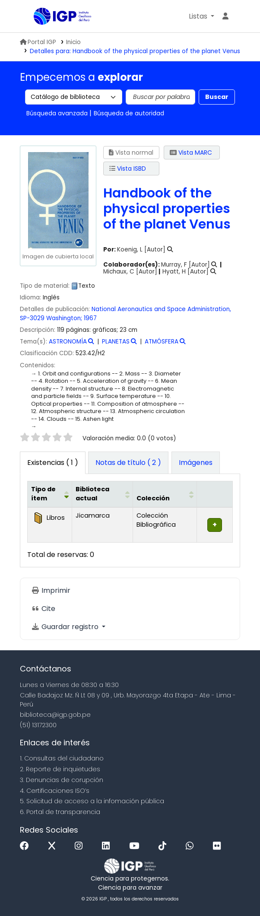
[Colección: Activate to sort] (165, 494)
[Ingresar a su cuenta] (225, 16)
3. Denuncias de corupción (61, 780)
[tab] (128, 463)
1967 (90, 318)
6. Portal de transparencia (60, 812)
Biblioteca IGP (37, 17)
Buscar (216, 96)
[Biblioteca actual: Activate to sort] (102, 494)
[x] (54, 846)
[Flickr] (219, 846)
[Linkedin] (108, 846)
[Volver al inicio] (234, 889)
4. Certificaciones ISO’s (54, 790)
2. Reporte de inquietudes (60, 769)
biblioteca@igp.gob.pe (55, 714)
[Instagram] (81, 846)
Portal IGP (38, 42)
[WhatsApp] (192, 846)
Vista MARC (191, 152)
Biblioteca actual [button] (92, 494)
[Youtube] (136, 846)
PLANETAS (116, 341)
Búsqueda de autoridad (129, 113)
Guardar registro (65, 627)
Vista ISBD (127, 168)
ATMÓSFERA (161, 341)
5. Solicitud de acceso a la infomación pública (92, 801)
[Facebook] (26, 846)
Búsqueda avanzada (57, 113)
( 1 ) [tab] (52, 463)
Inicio (73, 42)
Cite (43, 609)
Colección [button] (153, 498)
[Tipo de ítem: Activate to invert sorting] (50, 494)
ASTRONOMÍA (68, 341)
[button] (201, 16)
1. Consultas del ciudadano (62, 758)
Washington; (64, 318)
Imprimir (50, 590)
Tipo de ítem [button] (43, 494)
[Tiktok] (165, 846)
